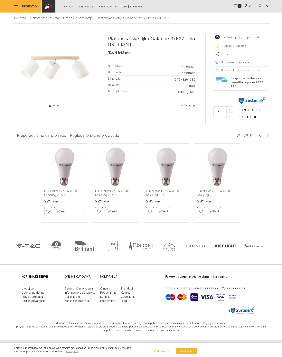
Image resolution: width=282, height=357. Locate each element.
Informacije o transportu (80, 292)
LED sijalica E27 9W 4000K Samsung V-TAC (112, 193)
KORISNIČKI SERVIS (35, 276)
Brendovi (105, 6)
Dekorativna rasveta (44, 18)
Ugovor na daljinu (33, 292)
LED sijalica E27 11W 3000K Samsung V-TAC (163, 193)
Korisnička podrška (77, 300)
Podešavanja (161, 351)
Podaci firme (108, 292)
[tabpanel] (55, 68)
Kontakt (136, 6)
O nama (68, 6)
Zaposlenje (128, 296)
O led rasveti (85, 6)
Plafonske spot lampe (78, 18)
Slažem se (186, 351)
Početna (20, 18)
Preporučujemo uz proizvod (41, 135)
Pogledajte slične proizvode (94, 135)
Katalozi (121, 6)
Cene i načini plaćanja (79, 288)
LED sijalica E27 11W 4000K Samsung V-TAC (214, 193)
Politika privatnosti (33, 300)
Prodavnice (107, 300)
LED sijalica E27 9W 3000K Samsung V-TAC (61, 193)
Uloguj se (28, 288)
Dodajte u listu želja (234, 45)
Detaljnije (188, 105)
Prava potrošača (32, 296)
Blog (124, 300)
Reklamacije (72, 296)
